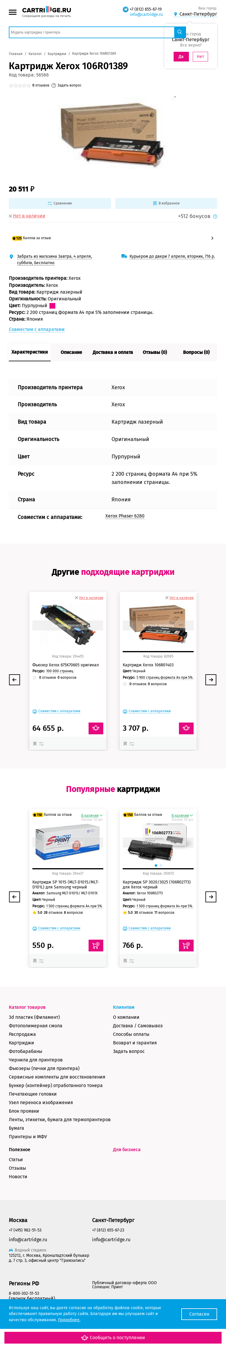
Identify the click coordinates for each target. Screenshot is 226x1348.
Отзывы (17, 1168)
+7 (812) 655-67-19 (146, 9)
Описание (71, 352)
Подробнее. (69, 1319)
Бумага (16, 1128)
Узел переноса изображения (41, 1102)
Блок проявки (24, 1111)
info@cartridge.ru (146, 14)
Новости (18, 1176)
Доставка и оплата (113, 352)
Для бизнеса (127, 1149)
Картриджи (21, 1043)
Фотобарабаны (25, 1051)
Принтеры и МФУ (28, 1136)
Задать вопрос (129, 1051)
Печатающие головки (33, 1094)
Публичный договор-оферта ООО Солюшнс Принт (124, 1284)
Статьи (16, 1159)
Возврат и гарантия (135, 1043)
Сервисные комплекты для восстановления (57, 1077)
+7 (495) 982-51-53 (25, 1230)
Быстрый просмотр (67, 625)
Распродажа (22, 1034)
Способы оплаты (131, 1034)
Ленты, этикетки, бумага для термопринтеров (60, 1119)
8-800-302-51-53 (24, 1293)
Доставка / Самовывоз (138, 1026)
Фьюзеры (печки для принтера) (44, 1068)
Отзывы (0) (155, 352)
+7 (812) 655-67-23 (108, 1230)
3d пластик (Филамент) (34, 1017)
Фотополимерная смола (35, 1026)
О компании (126, 1017)
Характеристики (29, 352)
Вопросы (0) (196, 352)
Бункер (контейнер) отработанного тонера (56, 1085)
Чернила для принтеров (36, 1060)
